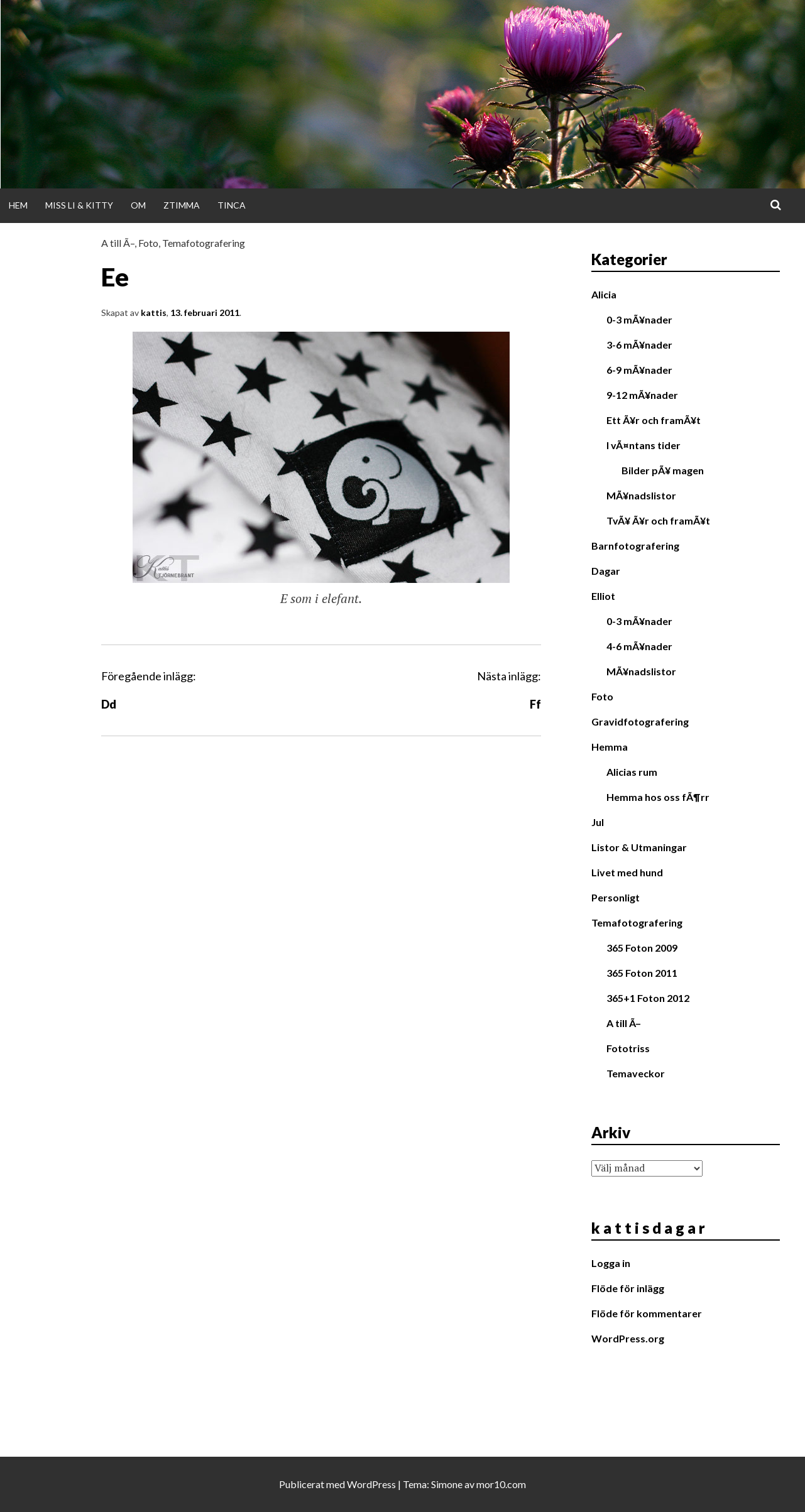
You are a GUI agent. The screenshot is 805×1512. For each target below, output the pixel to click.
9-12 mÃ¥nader (642, 395)
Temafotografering (203, 243)
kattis (154, 312)
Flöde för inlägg (627, 1288)
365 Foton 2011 (641, 973)
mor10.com (501, 1484)
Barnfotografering (635, 546)
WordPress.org (627, 1338)
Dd (108, 704)
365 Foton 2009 (641, 948)
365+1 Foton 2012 (647, 998)
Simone (447, 1484)
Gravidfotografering (640, 721)
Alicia (603, 294)
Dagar (605, 571)
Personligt (615, 897)
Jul (597, 822)
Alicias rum (631, 772)
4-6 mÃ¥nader (639, 646)
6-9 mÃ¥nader (639, 370)
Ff (535, 704)
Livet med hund (627, 872)
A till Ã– (117, 243)
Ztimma (181, 205)
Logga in (610, 1263)
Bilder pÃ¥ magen (663, 470)
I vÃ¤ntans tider (643, 445)
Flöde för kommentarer (646, 1313)
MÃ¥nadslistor (641, 495)
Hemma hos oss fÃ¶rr (657, 797)
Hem (18, 205)
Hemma (609, 747)
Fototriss (628, 1048)
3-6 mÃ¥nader (639, 345)
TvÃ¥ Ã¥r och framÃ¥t (658, 520)
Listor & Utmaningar (639, 847)
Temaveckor (635, 1073)
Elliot (603, 596)
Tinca (231, 205)
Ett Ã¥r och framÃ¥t (653, 420)
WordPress (371, 1484)
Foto (148, 243)
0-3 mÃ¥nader (639, 319)
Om (138, 205)
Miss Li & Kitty (79, 205)
